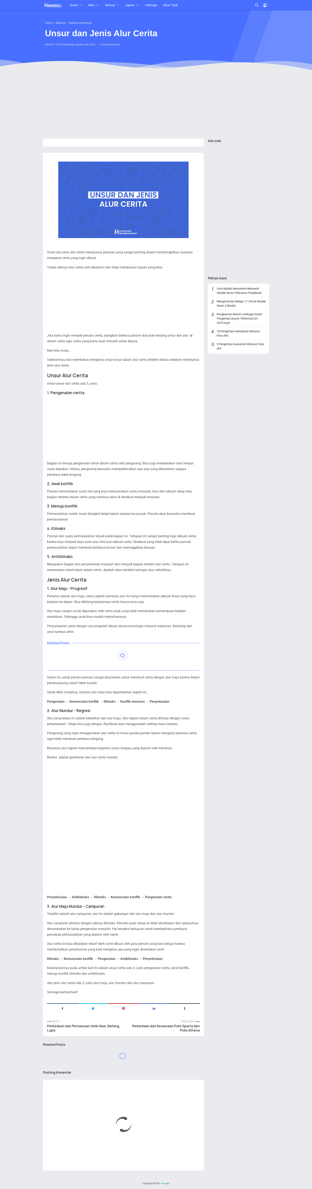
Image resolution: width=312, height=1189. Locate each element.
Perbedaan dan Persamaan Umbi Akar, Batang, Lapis (83, 1028)
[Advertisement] (156, 103)
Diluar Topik (170, 5)
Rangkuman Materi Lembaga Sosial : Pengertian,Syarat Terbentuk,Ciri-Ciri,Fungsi (240, 318)
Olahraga (151, 5)
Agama (130, 5)
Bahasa (110, 5)
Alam (91, 5)
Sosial (73, 5)
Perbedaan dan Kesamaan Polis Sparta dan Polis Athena (166, 1028)
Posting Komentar (110, 44)
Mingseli (165, 1183)
